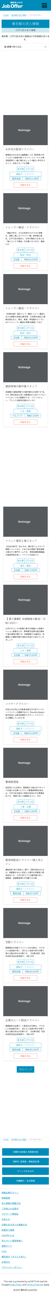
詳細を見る (25, 185)
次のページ (25, 1069)
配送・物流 (25, 255)
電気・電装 (25, 565)
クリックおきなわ (25, 1171)
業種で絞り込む (13, 46)
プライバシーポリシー (12, 1267)
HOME (6, 15)
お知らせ (6, 1219)
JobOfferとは (8, 1235)
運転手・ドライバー (25, 174)
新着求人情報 (8, 1230)
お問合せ (6, 1262)
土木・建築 (25, 411)
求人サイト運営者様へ (12, 1240)
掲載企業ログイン (10, 1192)
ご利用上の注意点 (10, 1208)
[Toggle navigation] (44, 5)
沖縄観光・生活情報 (25, 1180)
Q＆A (4, 1251)
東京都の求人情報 (18, 15)
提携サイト (7, 1246)
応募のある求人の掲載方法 (14, 1224)
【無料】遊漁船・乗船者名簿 (25, 1161)
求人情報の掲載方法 (11, 1203)
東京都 (21, 169)
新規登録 (6, 1198)
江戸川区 (29, 169)
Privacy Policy (15, 1284)
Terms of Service (35, 1284)
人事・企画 (25, 806)
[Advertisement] (25, 83)
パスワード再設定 (10, 1214)
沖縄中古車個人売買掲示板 (25, 1151)
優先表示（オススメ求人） (14, 1256)
